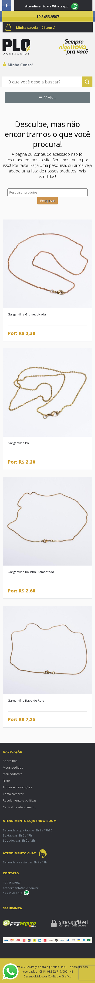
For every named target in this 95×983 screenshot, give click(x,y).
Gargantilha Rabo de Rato (26, 700)
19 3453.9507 (47, 16)
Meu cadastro (12, 774)
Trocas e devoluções (17, 787)
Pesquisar (47, 200)
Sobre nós (10, 761)
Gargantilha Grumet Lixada (27, 314)
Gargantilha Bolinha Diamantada (31, 572)
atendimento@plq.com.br (20, 888)
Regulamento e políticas (20, 800)
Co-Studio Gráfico (59, 976)
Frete (6, 781)
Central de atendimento (19, 807)
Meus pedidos (13, 767)
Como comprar (13, 794)
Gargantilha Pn (18, 443)
